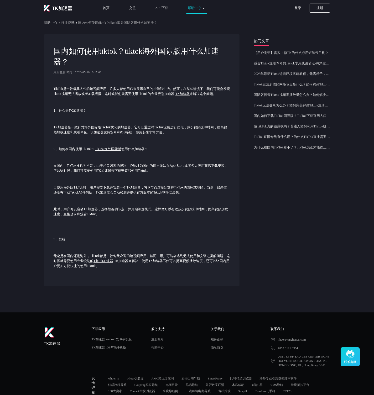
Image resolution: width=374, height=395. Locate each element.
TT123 (287, 391)
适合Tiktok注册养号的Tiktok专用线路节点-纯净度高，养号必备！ (292, 63)
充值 (132, 8)
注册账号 (157, 339)
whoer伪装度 (135, 378)
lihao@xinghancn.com (292, 339)
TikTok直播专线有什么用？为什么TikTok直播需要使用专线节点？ (292, 137)
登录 (298, 8)
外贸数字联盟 (215, 385)
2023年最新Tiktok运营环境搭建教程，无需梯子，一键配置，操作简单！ (292, 74)
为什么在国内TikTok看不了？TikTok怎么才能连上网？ (292, 147)
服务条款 (217, 339)
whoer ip (113, 378)
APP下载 (161, 8)
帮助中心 (197, 8)
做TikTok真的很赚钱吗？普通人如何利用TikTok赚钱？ (292, 126)
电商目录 (172, 385)
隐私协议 (217, 347)
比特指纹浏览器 (241, 378)
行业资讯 (67, 23)
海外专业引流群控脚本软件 (278, 378)
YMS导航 (276, 385)
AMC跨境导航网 (162, 378)
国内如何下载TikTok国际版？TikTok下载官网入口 (290, 116)
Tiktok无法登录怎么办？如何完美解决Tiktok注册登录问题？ (292, 105)
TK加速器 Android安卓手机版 (112, 339)
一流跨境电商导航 (198, 391)
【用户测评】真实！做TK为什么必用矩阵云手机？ (291, 53)
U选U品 (257, 385)
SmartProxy (215, 378)
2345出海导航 (191, 378)
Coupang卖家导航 (146, 385)
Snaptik (243, 391)
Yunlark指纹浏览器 (142, 391)
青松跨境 (224, 391)
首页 (106, 8)
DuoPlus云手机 (265, 391)
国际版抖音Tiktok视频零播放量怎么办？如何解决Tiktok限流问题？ (292, 95)
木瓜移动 (238, 385)
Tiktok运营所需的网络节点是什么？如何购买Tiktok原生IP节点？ (292, 84)
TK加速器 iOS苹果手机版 (109, 347)
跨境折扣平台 (300, 385)
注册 (320, 8)
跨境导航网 (170, 391)
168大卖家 (115, 391)
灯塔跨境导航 (117, 385)
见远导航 (192, 385)
